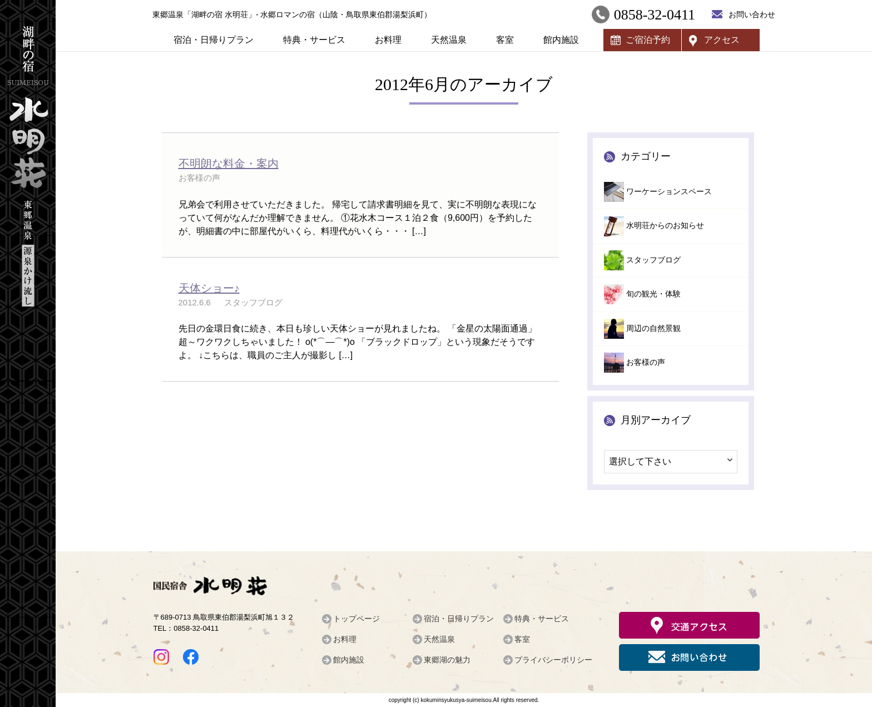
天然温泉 (449, 40)
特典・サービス (314, 40)
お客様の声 (645, 362)
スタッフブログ (653, 260)
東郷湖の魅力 (447, 659)
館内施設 (561, 40)
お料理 (388, 40)
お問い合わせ (752, 14)
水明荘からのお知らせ (665, 225)
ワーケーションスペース (669, 191)
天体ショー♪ (209, 288)
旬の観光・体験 (653, 294)
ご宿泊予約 (648, 40)
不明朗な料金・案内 (229, 163)
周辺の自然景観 (653, 328)
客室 (505, 40)
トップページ (356, 618)
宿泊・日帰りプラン (214, 40)
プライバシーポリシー (553, 659)
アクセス (722, 40)
